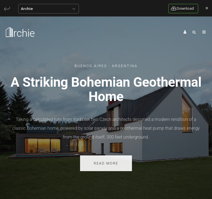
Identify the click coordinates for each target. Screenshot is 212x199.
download (182, 8)
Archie (27, 8)
